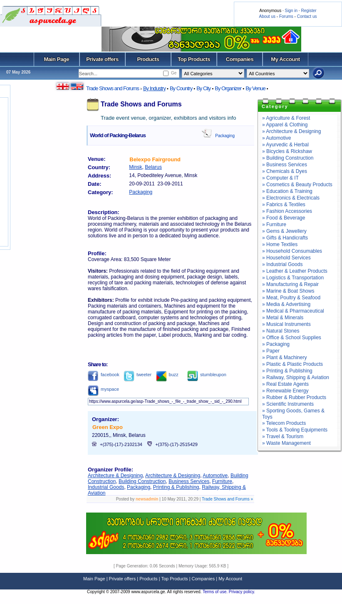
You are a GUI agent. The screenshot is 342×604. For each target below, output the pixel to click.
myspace (103, 389)
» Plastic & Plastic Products (292, 364)
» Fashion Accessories (287, 211)
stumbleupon (206, 374)
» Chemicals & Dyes (284, 171)
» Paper (271, 351)
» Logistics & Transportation (293, 278)
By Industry (154, 88)
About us (267, 16)
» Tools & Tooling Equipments (294, 430)
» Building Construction (287, 158)
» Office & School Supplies (291, 337)
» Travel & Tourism (282, 436)
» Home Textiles (279, 244)
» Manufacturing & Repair (290, 284)
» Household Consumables (292, 251)
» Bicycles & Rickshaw (287, 151)
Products (148, 59)
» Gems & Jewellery (284, 231)
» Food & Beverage (283, 218)
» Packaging (276, 344)
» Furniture (274, 224)
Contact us (307, 16)
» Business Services (284, 165)
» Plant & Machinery (284, 357)
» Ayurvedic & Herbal (285, 145)
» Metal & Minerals (282, 317)
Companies (240, 59)
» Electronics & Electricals (291, 198)
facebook (103, 374)
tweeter (137, 374)
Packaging (225, 135)
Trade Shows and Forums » (227, 499)
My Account (285, 59)
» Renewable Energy (285, 391)
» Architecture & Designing (291, 131)
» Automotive (276, 138)
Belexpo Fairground (155, 159)
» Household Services (286, 258)
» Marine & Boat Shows (288, 291)
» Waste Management (286, 443)
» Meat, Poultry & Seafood (291, 298)
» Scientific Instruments (288, 404)
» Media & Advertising (286, 304)
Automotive (215, 475)
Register (308, 10)
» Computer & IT (280, 178)
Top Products (194, 59)
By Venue (255, 88)
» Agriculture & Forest (286, 118)
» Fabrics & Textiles (283, 204)
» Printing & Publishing (287, 371)
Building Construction (142, 481)
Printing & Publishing (176, 487)
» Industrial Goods (282, 264)
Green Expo (107, 427)
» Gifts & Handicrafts (285, 238)
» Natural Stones (280, 331)
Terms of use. (216, 591)
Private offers (102, 59)
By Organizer (228, 88)
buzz (167, 374)
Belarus (153, 167)
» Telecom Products (284, 423)
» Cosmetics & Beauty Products (297, 184)
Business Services (189, 481)
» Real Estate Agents (285, 384)
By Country (181, 88)
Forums (286, 16)
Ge (173, 73)
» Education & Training (287, 191)
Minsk (135, 167)
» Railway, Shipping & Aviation (295, 377)
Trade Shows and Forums (112, 88)
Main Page (56, 59)
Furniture (222, 481)
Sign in (291, 10)
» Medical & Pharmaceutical (293, 311)
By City (203, 88)
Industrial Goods (106, 487)
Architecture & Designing (115, 475)
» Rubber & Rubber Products (294, 397)
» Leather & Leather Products (294, 271)
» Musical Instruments (286, 324)
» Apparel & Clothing (284, 125)
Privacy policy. (242, 591)
